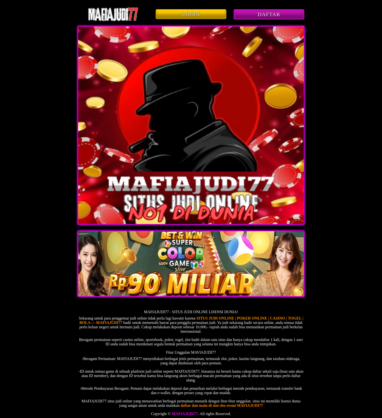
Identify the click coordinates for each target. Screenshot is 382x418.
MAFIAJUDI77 (185, 414)
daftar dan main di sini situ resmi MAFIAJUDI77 (222, 405)
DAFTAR (269, 14)
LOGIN (191, 14)
